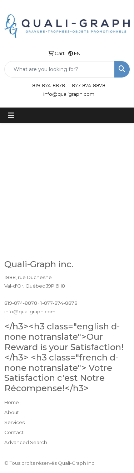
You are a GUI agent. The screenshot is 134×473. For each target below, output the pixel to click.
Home (11, 402)
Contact (14, 432)
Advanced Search (25, 442)
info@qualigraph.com (68, 94)
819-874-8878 (48, 85)
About (11, 412)
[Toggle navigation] (11, 115)
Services (14, 422)
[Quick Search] (59, 69)
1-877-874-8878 (86, 85)
